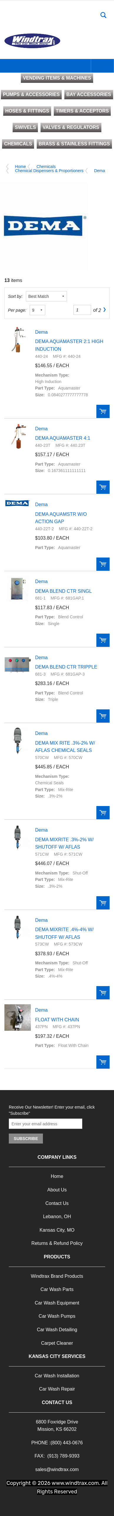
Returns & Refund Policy (57, 1243)
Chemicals (46, 166)
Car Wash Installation (57, 1375)
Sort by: (15, 296)
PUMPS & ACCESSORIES (31, 94)
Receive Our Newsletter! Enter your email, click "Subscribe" (52, 1110)
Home (20, 166)
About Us (57, 1189)
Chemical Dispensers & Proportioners (49, 170)
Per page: (17, 310)
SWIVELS (25, 127)
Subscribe (26, 1138)
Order (103, 411)
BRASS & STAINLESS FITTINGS (74, 143)
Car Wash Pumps (57, 1316)
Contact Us (56, 1203)
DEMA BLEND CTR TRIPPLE (66, 666)
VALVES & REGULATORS (71, 127)
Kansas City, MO (57, 1230)
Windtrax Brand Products (57, 1276)
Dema (99, 170)
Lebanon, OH (57, 1216)
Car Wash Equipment (57, 1302)
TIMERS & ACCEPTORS (82, 110)
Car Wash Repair (57, 1388)
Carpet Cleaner (57, 1343)
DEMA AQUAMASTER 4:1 (62, 438)
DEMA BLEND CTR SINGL (63, 591)
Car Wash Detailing (57, 1329)
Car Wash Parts (57, 1289)
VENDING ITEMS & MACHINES (57, 77)
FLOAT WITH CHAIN (57, 1019)
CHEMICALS (18, 143)
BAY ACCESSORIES (88, 94)
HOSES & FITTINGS (27, 110)
